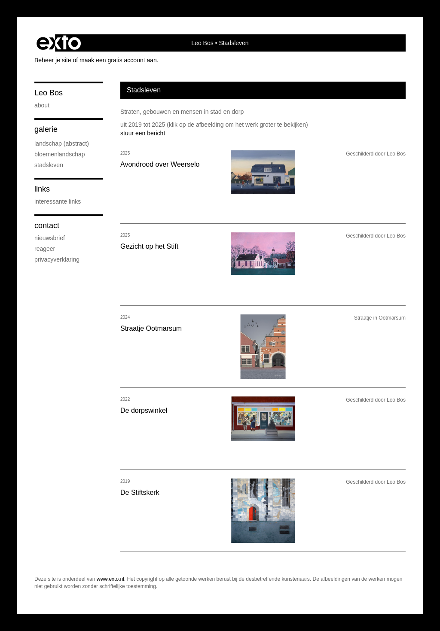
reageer (44, 248)
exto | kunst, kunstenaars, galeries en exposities (58, 43)
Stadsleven (48, 165)
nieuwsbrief (49, 238)
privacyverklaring (56, 259)
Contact (46, 225)
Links (42, 189)
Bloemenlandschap (59, 154)
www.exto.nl (110, 579)
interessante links (57, 201)
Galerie (46, 129)
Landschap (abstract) (61, 143)
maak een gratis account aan (118, 60)
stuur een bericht (142, 133)
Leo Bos (202, 43)
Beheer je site (52, 60)
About (41, 105)
